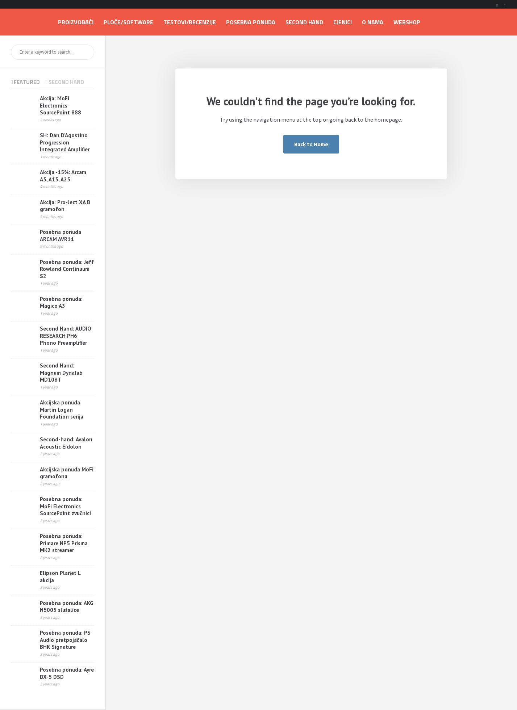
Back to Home (311, 144)
